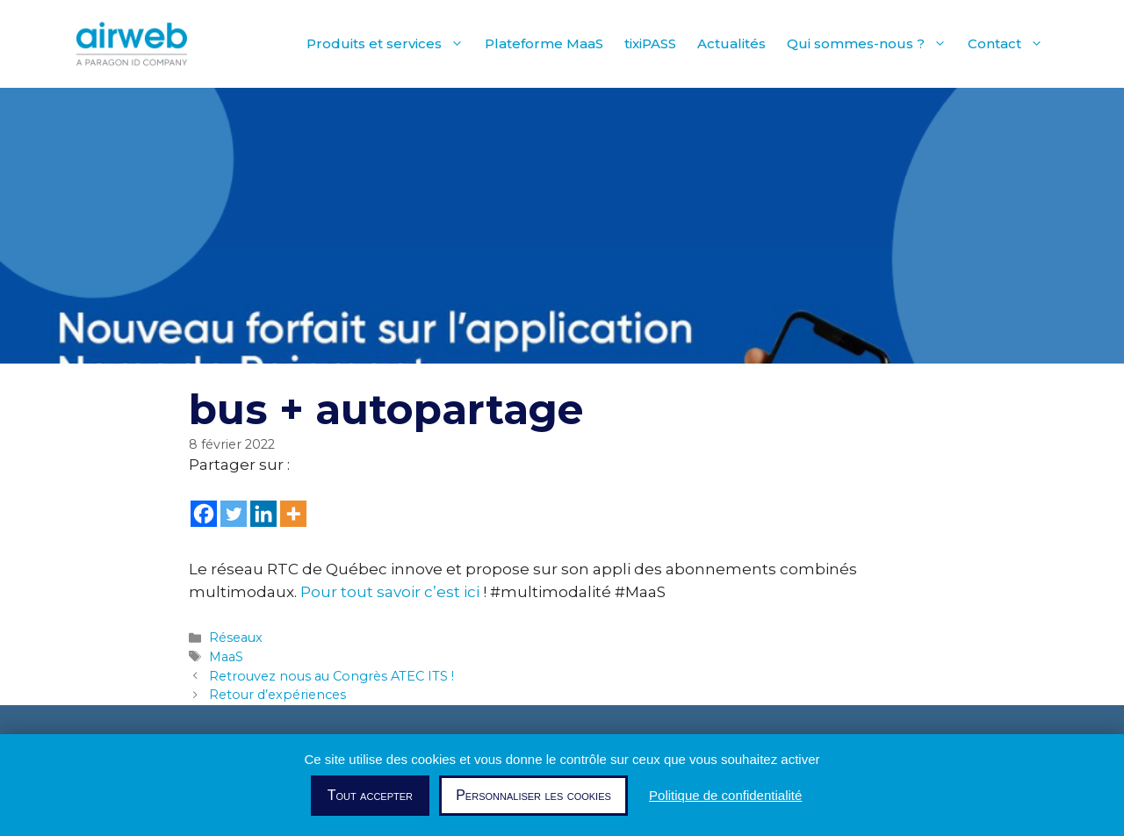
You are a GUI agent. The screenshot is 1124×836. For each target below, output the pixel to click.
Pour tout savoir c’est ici (389, 592)
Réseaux (236, 637)
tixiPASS (650, 43)
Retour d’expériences (277, 695)
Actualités (731, 43)
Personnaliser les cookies (533, 795)
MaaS (226, 657)
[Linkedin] (263, 514)
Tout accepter (370, 795)
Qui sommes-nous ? (872, 44)
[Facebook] (204, 514)
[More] (293, 514)
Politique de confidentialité (725, 795)
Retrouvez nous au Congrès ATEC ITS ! (331, 676)
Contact (1011, 44)
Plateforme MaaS (544, 43)
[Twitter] (233, 514)
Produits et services (390, 44)
